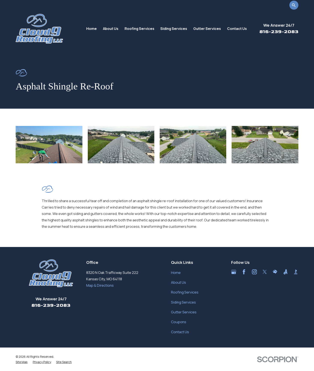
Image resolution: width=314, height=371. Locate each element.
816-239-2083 (278, 32)
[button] (49, 144)
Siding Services (183, 302)
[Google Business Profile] (233, 271)
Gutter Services (183, 312)
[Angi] (285, 271)
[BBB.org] (295, 271)
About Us (178, 282)
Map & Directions (100, 285)
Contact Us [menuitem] (237, 28)
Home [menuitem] (91, 28)
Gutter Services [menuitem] (207, 28)
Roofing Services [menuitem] (139, 28)
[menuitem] (22, 362)
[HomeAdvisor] (274, 271)
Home (176, 272)
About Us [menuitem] (110, 28)
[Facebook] (243, 271)
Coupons (178, 321)
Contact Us (180, 331)
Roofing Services (184, 292)
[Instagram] (254, 271)
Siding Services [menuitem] (173, 28)
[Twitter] (264, 271)
